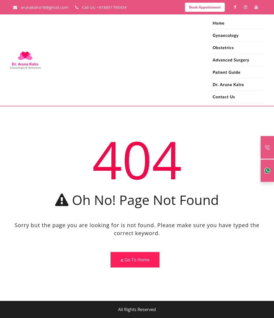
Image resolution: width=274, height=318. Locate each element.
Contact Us (224, 96)
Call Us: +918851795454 (101, 7)
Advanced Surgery (231, 59)
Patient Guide (227, 72)
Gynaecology (226, 35)
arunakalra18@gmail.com (40, 7)
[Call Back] (267, 147)
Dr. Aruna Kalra (228, 84)
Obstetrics (223, 47)
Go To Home (134, 260)
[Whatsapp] (267, 171)
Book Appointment (204, 7)
